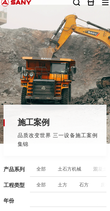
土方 (15, 42)
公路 (38, 42)
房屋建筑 (71, 42)
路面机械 (40, 38)
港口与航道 (100, 42)
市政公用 (79, 42)
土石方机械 (17, 38)
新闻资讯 (3, 69)
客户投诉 (55, 92)
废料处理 (26, 42)
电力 (93, 42)
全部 (10, 38)
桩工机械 (47, 38)
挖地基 (64, 42)
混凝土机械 (25, 38)
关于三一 (3, 64)
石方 (20, 42)
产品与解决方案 (5, 74)
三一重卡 (78, 38)
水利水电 (86, 42)
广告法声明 (23, 104)
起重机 (33, 38)
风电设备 (70, 38)
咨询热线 (55, 97)
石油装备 (101, 38)
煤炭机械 (55, 38)
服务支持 (3, 79)
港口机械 (63, 38)
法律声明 (18, 104)
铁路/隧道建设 (56, 42)
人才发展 (3, 83)
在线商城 (104, 2)
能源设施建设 (46, 42)
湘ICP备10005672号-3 (61, 103)
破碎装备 (93, 38)
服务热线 (55, 88)
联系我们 (8, 104)
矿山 (33, 42)
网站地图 (3, 104)
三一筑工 (85, 38)
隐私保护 (13, 104)
